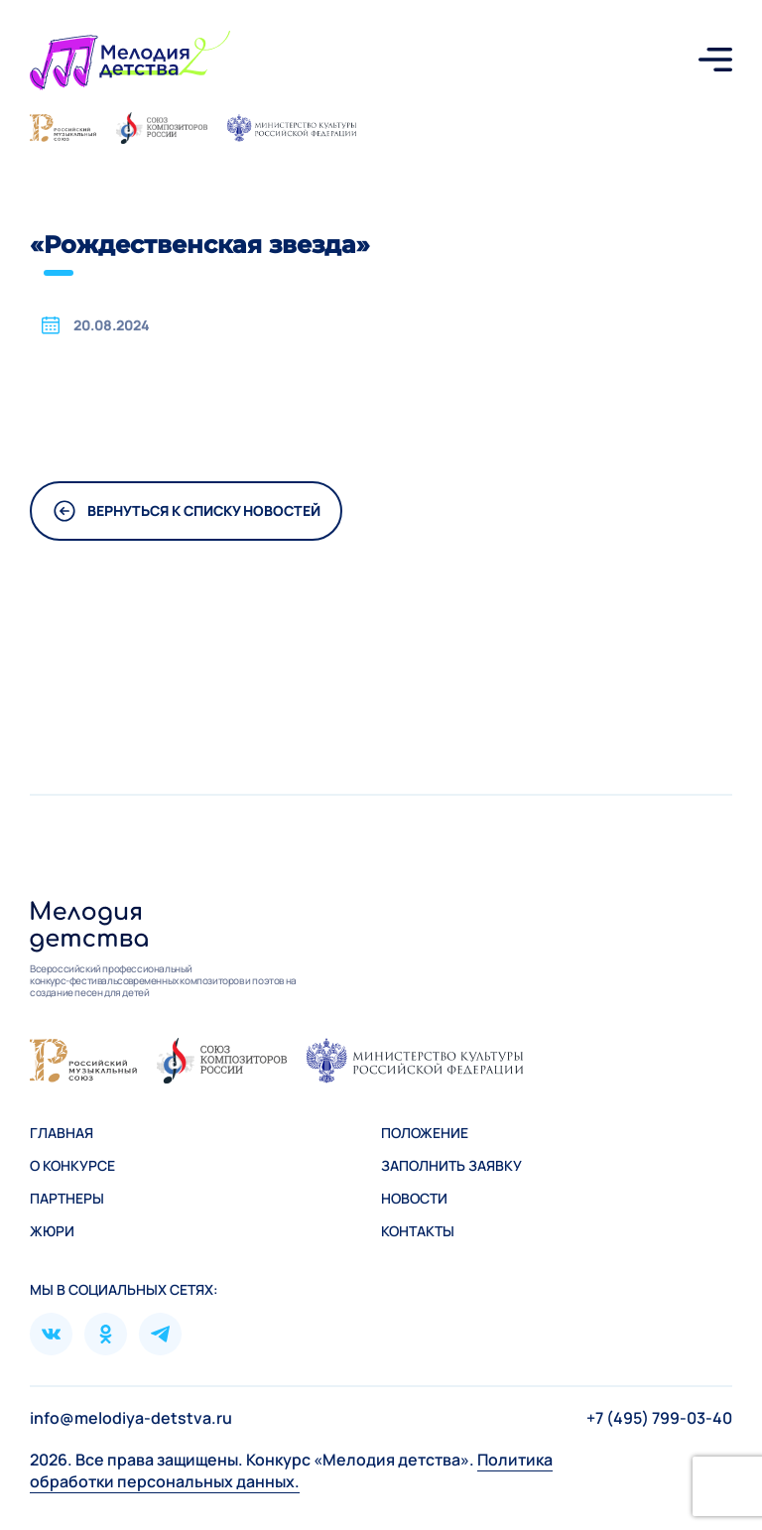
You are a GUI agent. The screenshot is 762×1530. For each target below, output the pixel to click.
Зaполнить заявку (451, 1165)
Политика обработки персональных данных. (291, 1470)
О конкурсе (72, 1165)
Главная (61, 1132)
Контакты (417, 1230)
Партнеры (67, 1198)
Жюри (52, 1230)
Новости (414, 1198)
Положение (424, 1132)
